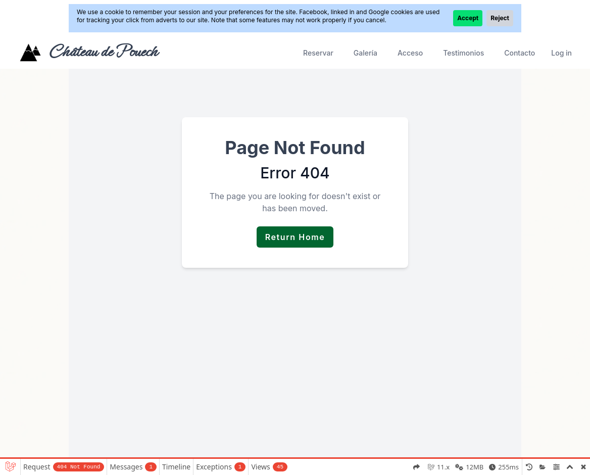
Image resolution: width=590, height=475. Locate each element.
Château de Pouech (102, 51)
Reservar (318, 53)
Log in (561, 53)
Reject (499, 18)
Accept (467, 18)
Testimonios (463, 53)
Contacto (519, 53)
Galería (365, 53)
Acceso (410, 53)
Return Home (295, 237)
